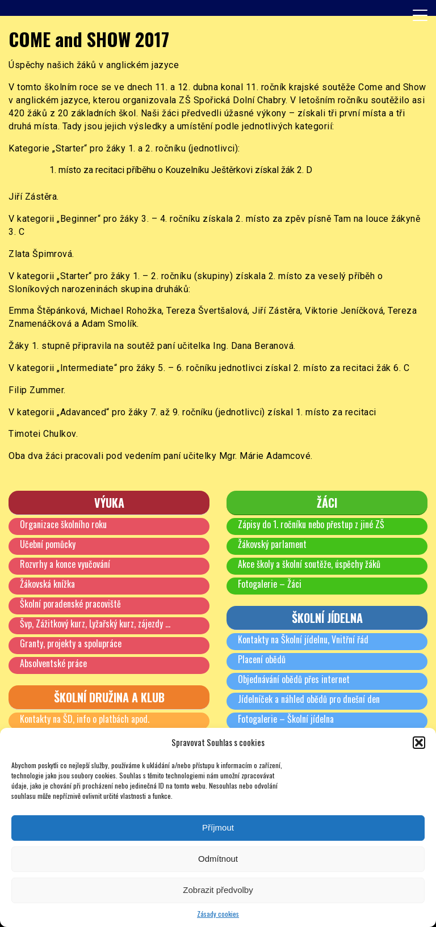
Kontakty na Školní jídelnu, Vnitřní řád (303, 639)
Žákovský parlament (272, 544)
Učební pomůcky (48, 544)
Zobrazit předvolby (218, 890)
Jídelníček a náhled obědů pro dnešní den (309, 699)
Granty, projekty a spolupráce (70, 643)
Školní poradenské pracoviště (70, 603)
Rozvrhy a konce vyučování (65, 564)
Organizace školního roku (63, 524)
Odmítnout (218, 858)
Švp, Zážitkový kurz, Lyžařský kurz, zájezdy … (95, 623)
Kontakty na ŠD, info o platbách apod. (84, 719)
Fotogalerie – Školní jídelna (286, 719)
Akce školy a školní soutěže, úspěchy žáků (309, 564)
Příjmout (218, 827)
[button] (419, 742)
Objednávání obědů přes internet (294, 679)
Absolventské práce (53, 663)
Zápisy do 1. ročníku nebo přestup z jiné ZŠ (311, 524)
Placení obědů (262, 659)
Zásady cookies (218, 913)
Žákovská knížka (47, 584)
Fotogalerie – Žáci (269, 584)
